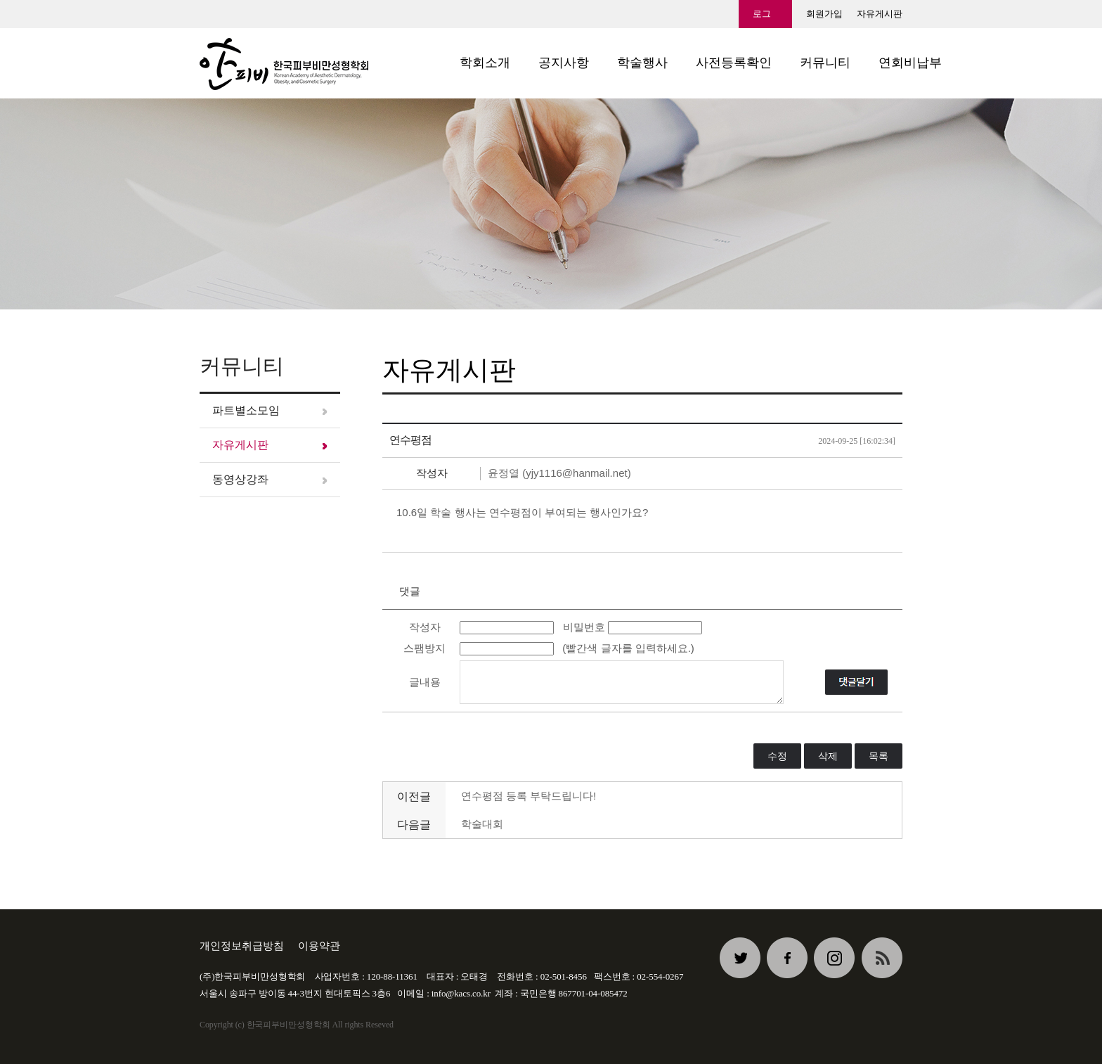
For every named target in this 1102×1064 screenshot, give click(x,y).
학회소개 (485, 63)
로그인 (762, 18)
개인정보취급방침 (242, 945)
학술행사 (642, 63)
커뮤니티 (825, 63)
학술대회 (482, 824)
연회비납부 (910, 63)
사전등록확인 (734, 63)
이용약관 (319, 945)
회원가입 (824, 13)
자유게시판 (879, 13)
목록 (878, 756)
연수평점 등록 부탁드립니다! (529, 796)
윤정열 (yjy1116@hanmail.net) (559, 473)
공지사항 (563, 63)
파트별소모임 (246, 410)
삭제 (828, 756)
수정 (777, 756)
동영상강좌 (240, 479)
